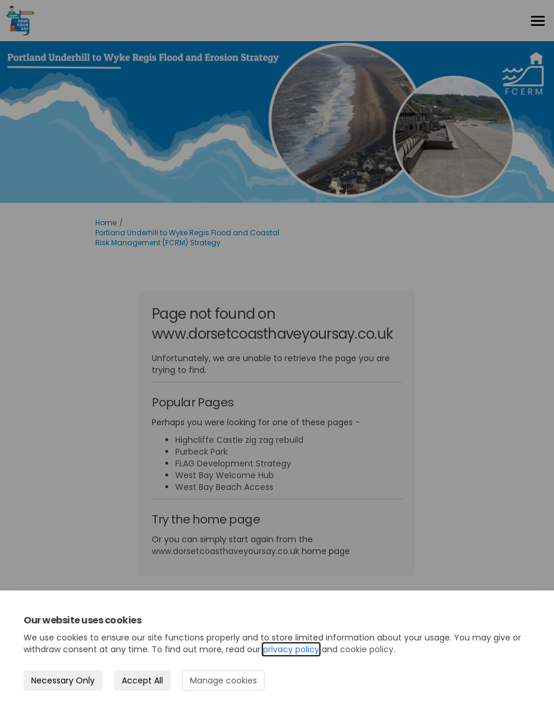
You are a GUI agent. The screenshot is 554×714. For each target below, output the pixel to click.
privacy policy (291, 649)
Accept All (142, 680)
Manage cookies (223, 680)
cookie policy (366, 649)
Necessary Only (63, 680)
